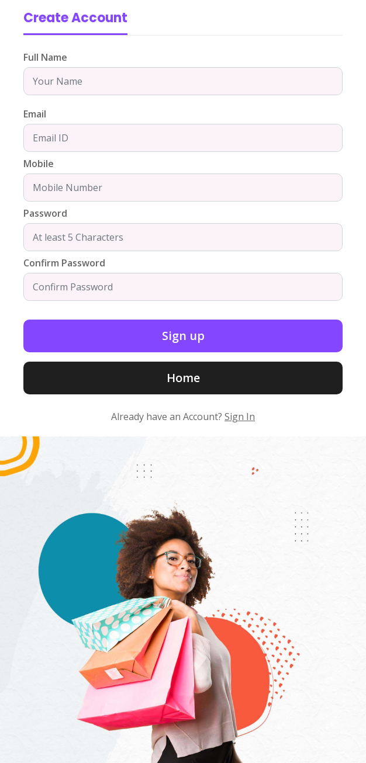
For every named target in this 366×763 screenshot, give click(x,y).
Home (183, 378)
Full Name (45, 57)
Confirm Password (64, 262)
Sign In (240, 416)
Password (45, 213)
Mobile (38, 163)
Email (34, 113)
